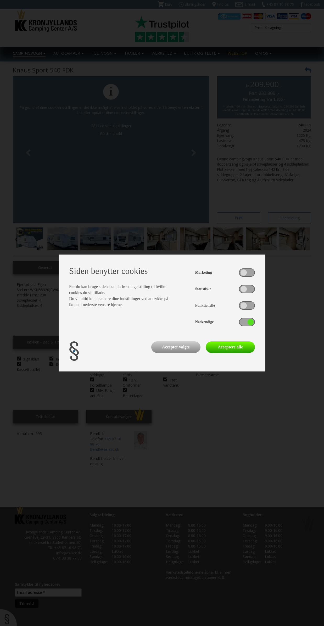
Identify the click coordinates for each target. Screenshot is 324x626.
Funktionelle (205, 305)
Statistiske (203, 289)
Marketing (203, 272)
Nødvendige (204, 322)
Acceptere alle (230, 347)
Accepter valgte (176, 347)
